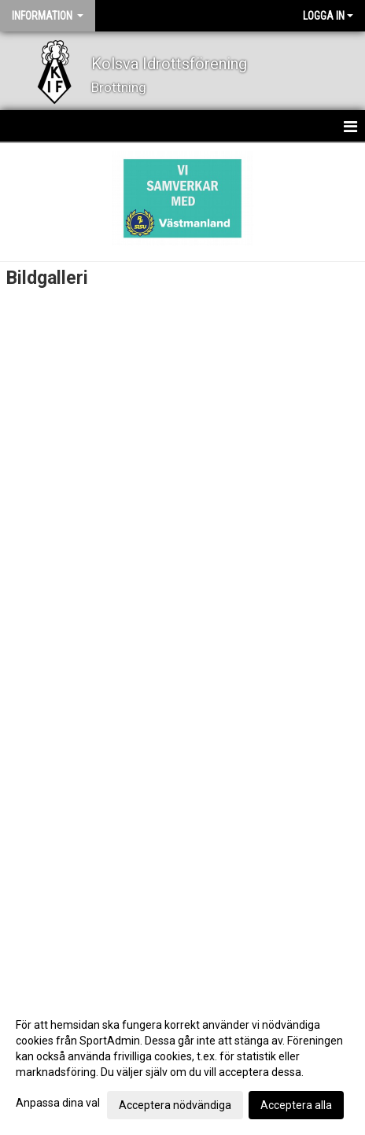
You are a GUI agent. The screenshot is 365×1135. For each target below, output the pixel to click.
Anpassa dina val (58, 1102)
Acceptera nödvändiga (175, 1105)
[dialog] (182, 1064)
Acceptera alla (296, 1105)
